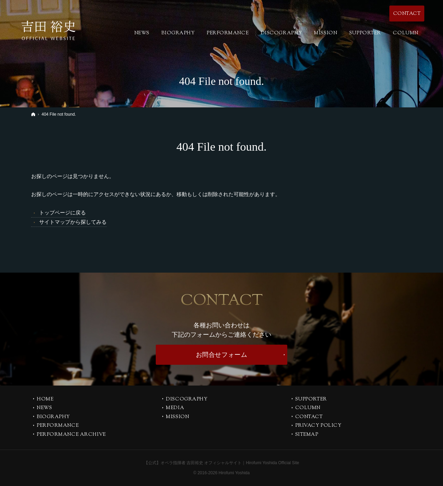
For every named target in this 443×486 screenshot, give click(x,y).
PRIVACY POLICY (318, 426)
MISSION (177, 417)
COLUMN (307, 408)
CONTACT (309, 417)
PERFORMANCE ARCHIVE (71, 435)
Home (45, 400)
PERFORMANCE (58, 426)
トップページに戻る (62, 212)
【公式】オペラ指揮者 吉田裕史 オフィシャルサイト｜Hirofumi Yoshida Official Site (221, 462)
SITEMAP (306, 435)
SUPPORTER (311, 400)
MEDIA (175, 408)
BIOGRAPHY (53, 417)
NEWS (44, 408)
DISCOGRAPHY (186, 400)
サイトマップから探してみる (73, 222)
